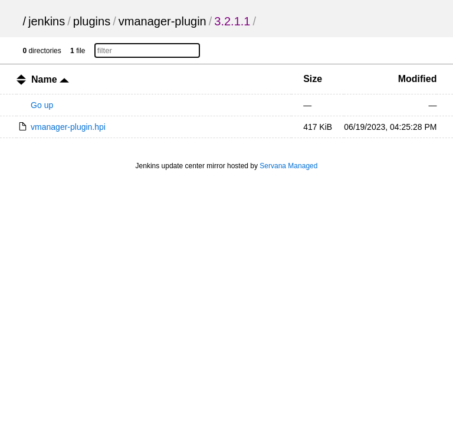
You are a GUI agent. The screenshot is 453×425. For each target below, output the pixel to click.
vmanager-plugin (162, 21)
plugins (91, 21)
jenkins (46, 21)
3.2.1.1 (232, 21)
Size (312, 79)
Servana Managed (288, 166)
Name (50, 79)
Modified (417, 79)
